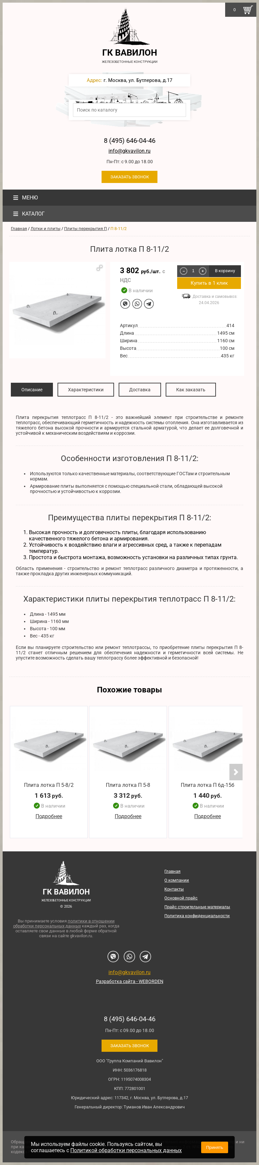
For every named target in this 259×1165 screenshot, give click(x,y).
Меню (24, 198)
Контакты (174, 889)
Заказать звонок (129, 176)
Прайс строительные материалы (197, 906)
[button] (99, 268)
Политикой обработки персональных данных (126, 1150)
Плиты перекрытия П (85, 228)
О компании (176, 880)
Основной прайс (181, 897)
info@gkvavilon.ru (129, 151)
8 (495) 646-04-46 (129, 140)
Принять (214, 1147)
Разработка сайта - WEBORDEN (129, 981)
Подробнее (48, 816)
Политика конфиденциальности (197, 915)
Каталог (28, 214)
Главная (19, 228)
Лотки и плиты (45, 228)
